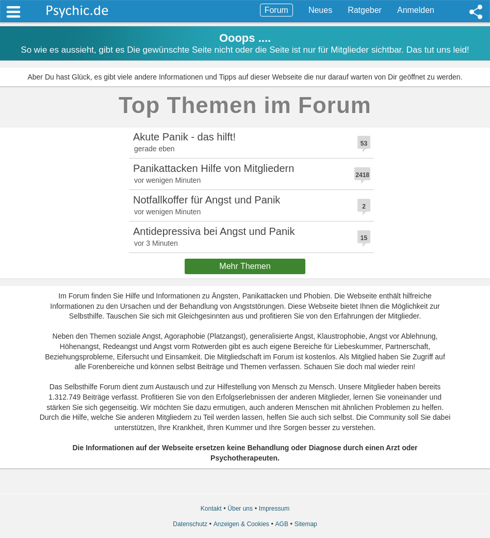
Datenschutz (190, 524)
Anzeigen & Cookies (241, 524)
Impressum (274, 508)
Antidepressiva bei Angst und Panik (214, 231)
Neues (320, 10)
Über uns (240, 508)
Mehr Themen (244, 266)
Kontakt (211, 508)
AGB (281, 524)
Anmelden (415, 10)
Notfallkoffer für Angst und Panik (206, 199)
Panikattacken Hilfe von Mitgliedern (213, 168)
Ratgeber (365, 10)
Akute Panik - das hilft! (184, 137)
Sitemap (306, 524)
